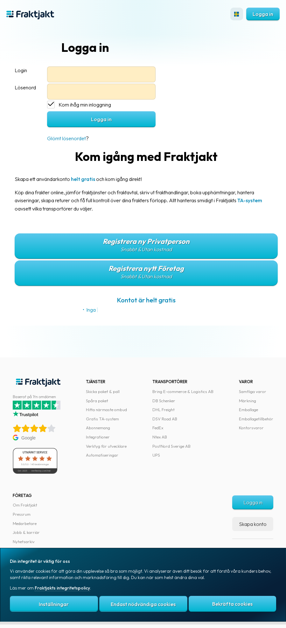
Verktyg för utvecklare (106, 446)
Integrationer (98, 436)
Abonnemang (98, 427)
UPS (156, 455)
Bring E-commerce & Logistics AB (182, 391)
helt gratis (83, 179)
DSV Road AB (164, 418)
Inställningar (54, 604)
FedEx (157, 427)
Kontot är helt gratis (146, 300)
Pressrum (22, 514)
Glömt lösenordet (66, 138)
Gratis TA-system (102, 418)
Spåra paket (97, 400)
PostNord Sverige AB (171, 446)
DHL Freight (163, 409)
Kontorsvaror (251, 427)
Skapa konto (253, 524)
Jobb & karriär (26, 532)
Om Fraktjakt (25, 504)
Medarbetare (25, 523)
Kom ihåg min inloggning (85, 104)
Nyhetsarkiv (24, 541)
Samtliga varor (252, 391)
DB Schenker (163, 400)
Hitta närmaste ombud (106, 409)
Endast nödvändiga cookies (143, 604)
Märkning (247, 400)
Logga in (263, 14)
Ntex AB (159, 436)
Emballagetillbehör (256, 418)
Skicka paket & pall (103, 391)
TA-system (249, 200)
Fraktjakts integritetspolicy (62, 588)
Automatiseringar (102, 455)
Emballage (248, 409)
